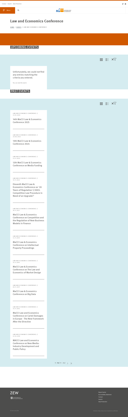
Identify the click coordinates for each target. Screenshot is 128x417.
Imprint (10, 4)
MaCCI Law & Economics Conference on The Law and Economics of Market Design (27, 270)
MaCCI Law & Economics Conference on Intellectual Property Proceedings (26, 245)
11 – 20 (62, 363)
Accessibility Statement (105, 394)
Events (18, 27)
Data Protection (17, 4)
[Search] (18, 10)
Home (12, 27)
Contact (4, 4)
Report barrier (102, 392)
